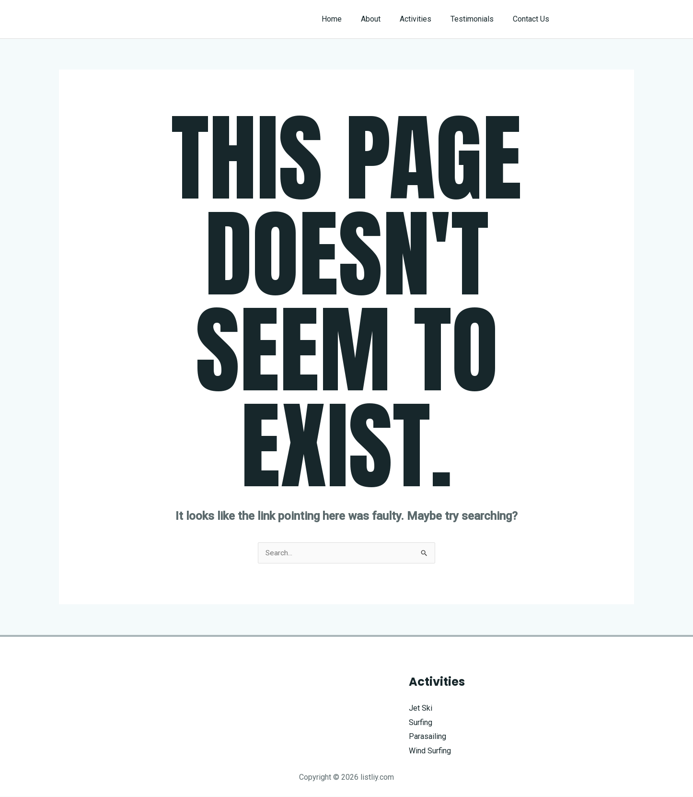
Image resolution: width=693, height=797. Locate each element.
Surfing (420, 722)
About (384, 18)
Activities (425, 18)
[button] (601, 19)
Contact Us (533, 18)
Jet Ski (420, 708)
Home (349, 18)
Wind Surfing (430, 751)
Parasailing (427, 736)
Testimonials (477, 18)
